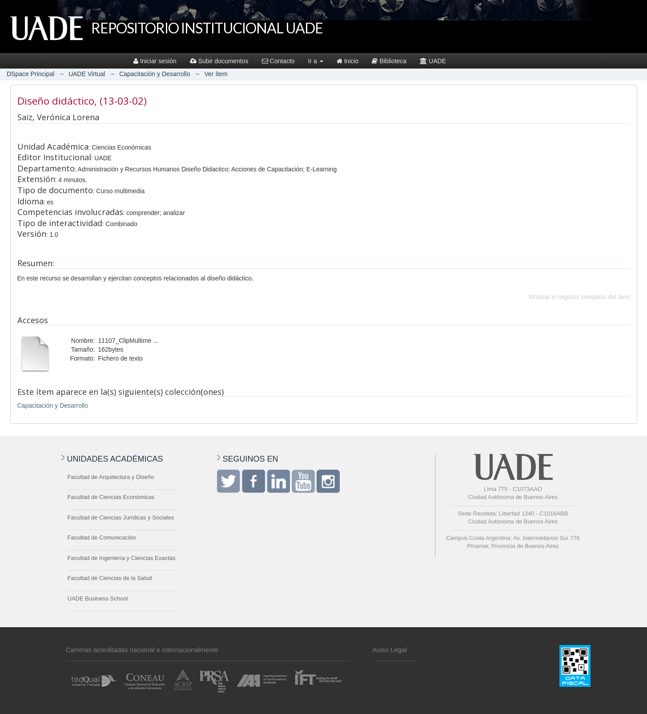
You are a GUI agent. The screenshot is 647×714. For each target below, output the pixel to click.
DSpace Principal (30, 73)
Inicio (348, 61)
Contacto (278, 61)
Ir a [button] (315, 61)
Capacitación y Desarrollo (154, 73)
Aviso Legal (390, 649)
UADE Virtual (86, 73)
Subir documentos (219, 61)
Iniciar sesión (155, 61)
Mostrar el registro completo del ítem (579, 296)
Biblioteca (389, 61)
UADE (433, 61)
